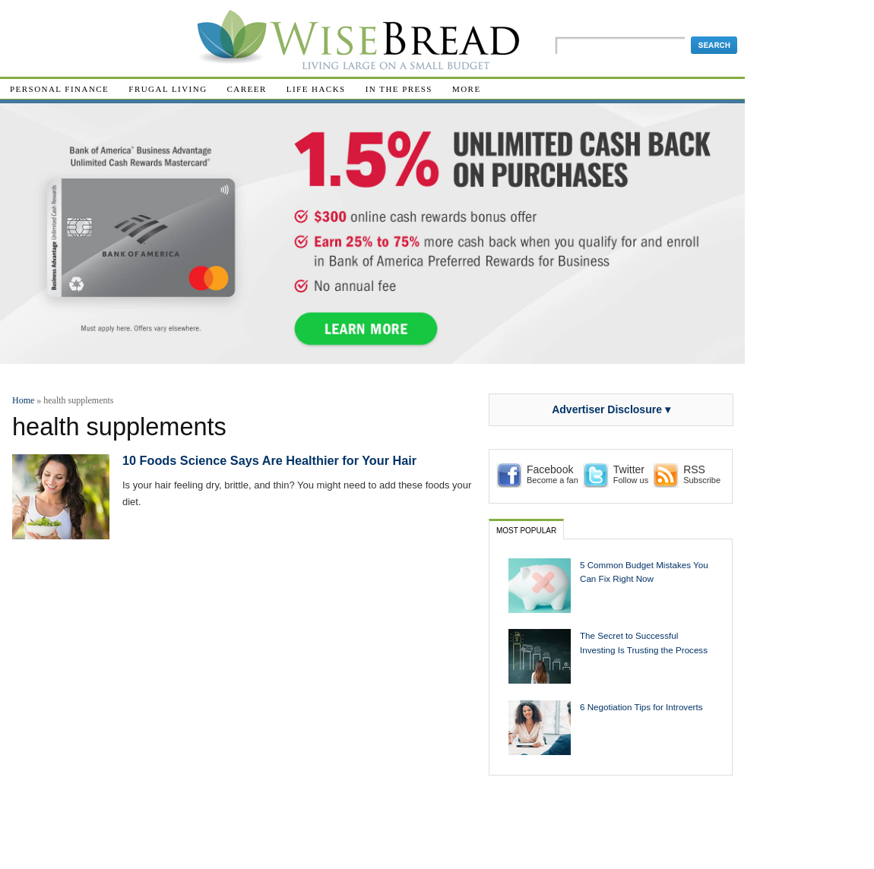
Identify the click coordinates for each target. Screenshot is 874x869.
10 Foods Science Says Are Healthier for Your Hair (269, 460)
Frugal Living (167, 88)
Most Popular (526, 530)
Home (23, 400)
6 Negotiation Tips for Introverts (641, 707)
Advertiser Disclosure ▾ (611, 409)
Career (247, 88)
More (466, 88)
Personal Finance (59, 88)
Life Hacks (316, 88)
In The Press (399, 88)
